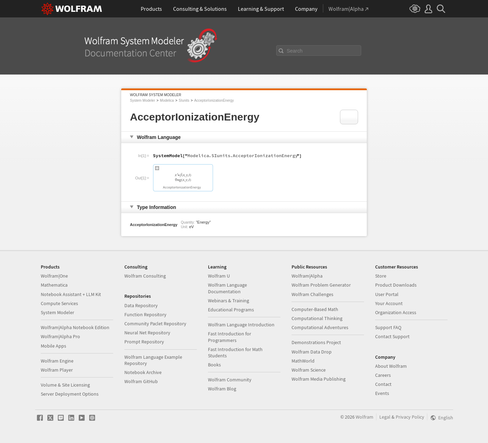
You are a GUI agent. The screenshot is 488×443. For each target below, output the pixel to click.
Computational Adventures (320, 327)
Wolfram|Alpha (307, 276)
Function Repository (145, 314)
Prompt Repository (144, 342)
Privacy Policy (410, 417)
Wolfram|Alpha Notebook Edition (75, 327)
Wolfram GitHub (141, 381)
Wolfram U (219, 276)
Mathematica (54, 285)
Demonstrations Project (316, 342)
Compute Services (59, 303)
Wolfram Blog (222, 389)
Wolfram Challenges (312, 294)
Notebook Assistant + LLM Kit (71, 294)
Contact (383, 384)
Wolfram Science (309, 370)
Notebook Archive (143, 372)
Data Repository (141, 305)
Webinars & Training (228, 300)
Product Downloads (396, 285)
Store (380, 276)
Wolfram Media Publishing (319, 379)
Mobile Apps (53, 346)
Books (214, 365)
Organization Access (395, 312)
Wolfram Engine (57, 361)
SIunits (184, 100)
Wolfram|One (54, 276)
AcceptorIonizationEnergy (214, 100)
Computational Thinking (317, 318)
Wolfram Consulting (145, 276)
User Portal (386, 294)
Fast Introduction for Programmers (229, 337)
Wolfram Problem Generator (321, 285)
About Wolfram (391, 366)
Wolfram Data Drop (312, 352)
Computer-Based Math (315, 309)
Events (382, 393)
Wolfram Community (229, 379)
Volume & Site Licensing (65, 385)
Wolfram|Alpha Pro (60, 336)
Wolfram (364, 417)
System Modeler (142, 100)
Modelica (167, 100)
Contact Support (392, 336)
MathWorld (303, 361)
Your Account (389, 303)
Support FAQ (388, 327)
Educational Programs (231, 309)
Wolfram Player (57, 370)
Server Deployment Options (70, 394)
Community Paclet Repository (155, 323)
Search (295, 51)
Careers (383, 375)
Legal (384, 417)
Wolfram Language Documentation (227, 288)
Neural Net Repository (147, 332)
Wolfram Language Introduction (241, 324)
